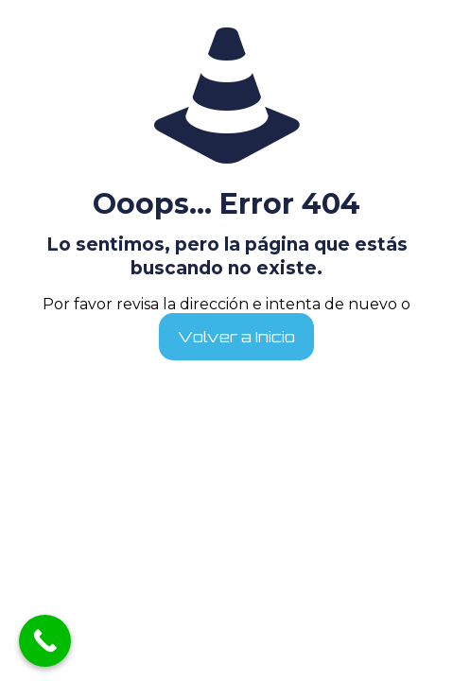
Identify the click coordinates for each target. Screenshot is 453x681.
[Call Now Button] (45, 641)
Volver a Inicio (236, 336)
